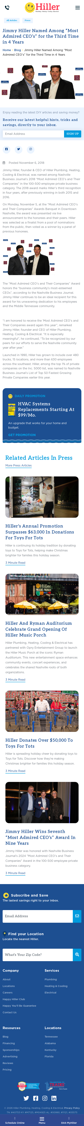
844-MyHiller (69, 1120)
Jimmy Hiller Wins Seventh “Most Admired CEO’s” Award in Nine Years (40, 837)
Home (7, 50)
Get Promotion (22, 435)
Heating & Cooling (56, 986)
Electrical (50, 992)
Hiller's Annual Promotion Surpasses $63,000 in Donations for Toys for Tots (39, 532)
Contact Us (9, 1012)
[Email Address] (33, 133)
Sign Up (72, 134)
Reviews (8, 1063)
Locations (9, 986)
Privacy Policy (72, 1108)
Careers (7, 992)
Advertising (10, 1056)
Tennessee (51, 1036)
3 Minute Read (15, 562)
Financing (9, 1043)
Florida (49, 1056)
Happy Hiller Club (14, 999)
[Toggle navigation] (77, 7)
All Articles (11, 20)
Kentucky (51, 1049)
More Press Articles (18, 465)
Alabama (50, 1043)
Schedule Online (14, 1120)
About (6, 979)
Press (27, 20)
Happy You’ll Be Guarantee (19, 1005)
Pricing (7, 1069)
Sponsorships (11, 1049)
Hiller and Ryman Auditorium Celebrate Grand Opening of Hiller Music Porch (38, 629)
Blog (17, 50)
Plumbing (51, 979)
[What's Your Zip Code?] (38, 955)
